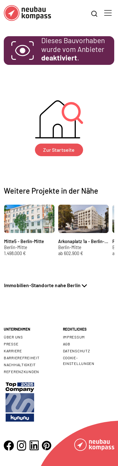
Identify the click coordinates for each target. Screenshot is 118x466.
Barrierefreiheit (22, 357)
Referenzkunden (21, 371)
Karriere (13, 351)
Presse (11, 344)
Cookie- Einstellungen (78, 360)
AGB (66, 344)
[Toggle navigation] (108, 13)
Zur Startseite (59, 150)
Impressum (74, 337)
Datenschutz (76, 351)
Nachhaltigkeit (20, 364)
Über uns (13, 337)
